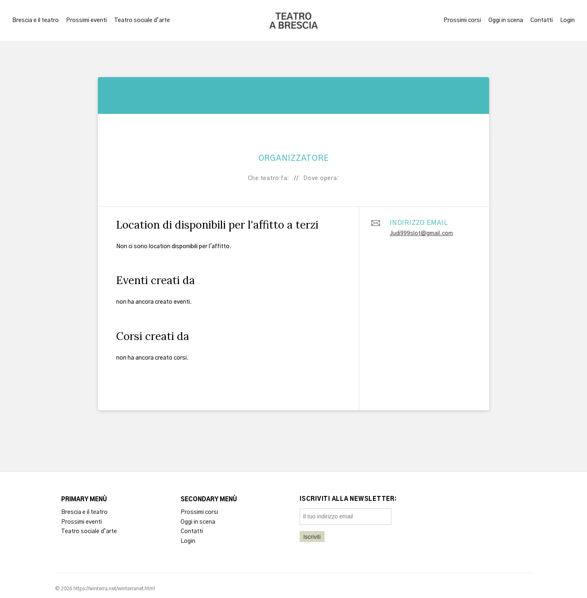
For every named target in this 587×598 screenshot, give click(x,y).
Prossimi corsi (462, 20)
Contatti (541, 20)
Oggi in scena (505, 20)
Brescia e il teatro (35, 20)
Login (567, 20)
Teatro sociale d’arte (142, 20)
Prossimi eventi (86, 20)
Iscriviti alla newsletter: (348, 499)
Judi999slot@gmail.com (421, 233)
